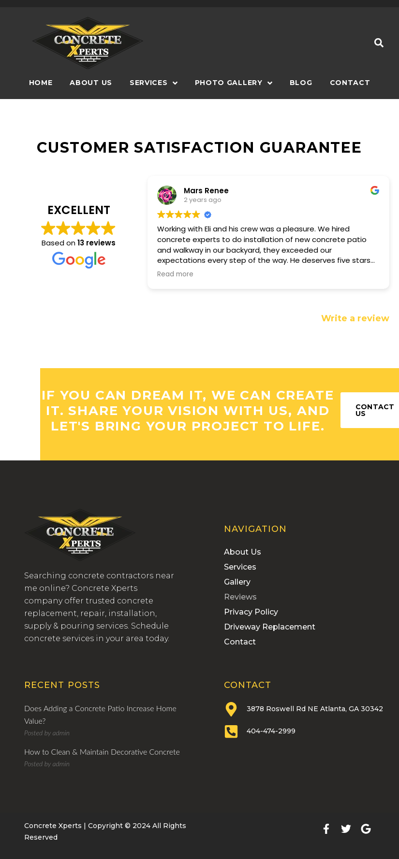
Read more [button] (175, 274)
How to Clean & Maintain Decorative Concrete (102, 751)
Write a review (355, 318)
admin (61, 733)
